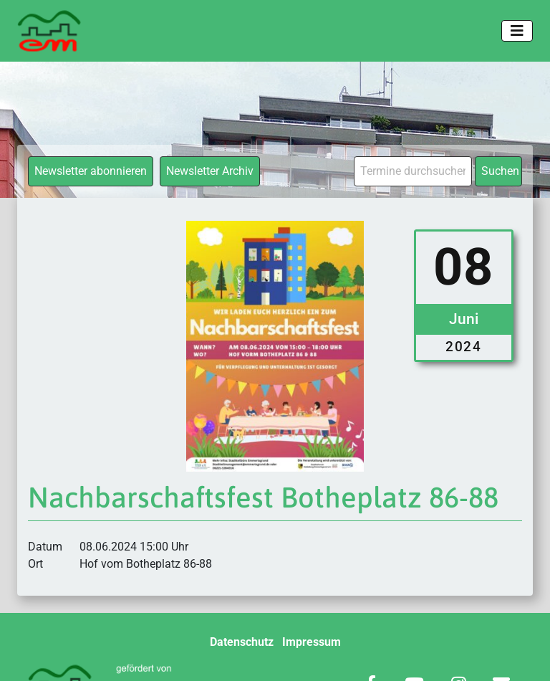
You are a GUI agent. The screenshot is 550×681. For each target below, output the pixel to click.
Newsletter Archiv (210, 171)
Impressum (311, 642)
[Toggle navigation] (517, 31)
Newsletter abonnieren (90, 171)
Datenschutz (242, 642)
